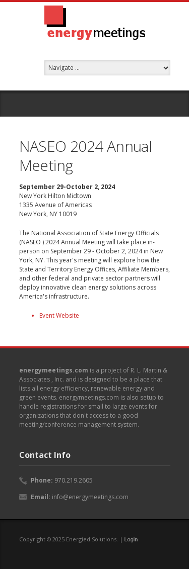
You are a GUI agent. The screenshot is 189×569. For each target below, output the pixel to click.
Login (131, 539)
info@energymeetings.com (90, 497)
